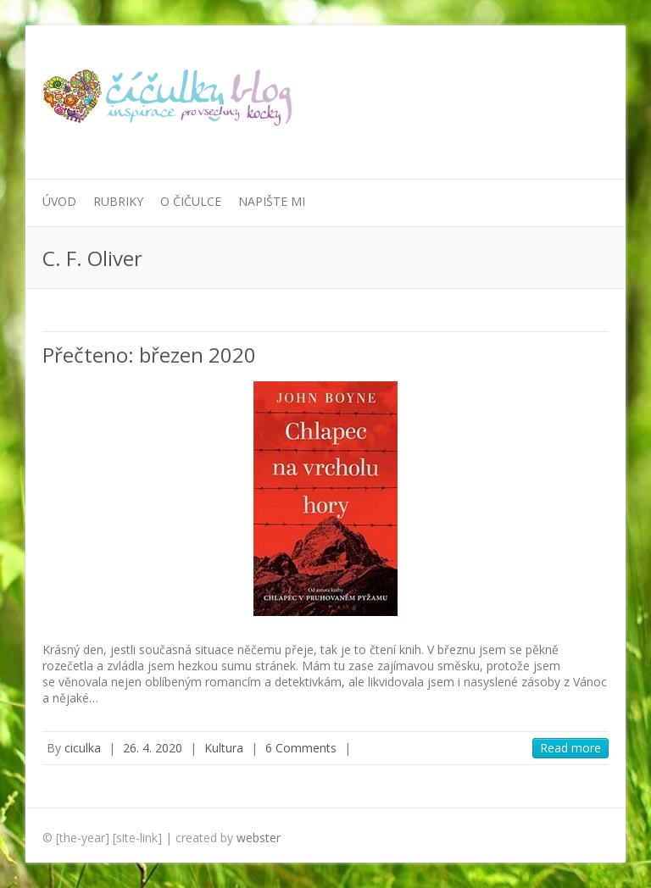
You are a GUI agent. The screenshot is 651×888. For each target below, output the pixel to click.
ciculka (82, 748)
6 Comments (301, 748)
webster (258, 838)
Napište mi (271, 201)
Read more (570, 748)
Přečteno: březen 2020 (149, 355)
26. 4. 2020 (152, 748)
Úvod (59, 201)
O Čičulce (190, 201)
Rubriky (118, 201)
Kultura (223, 748)
